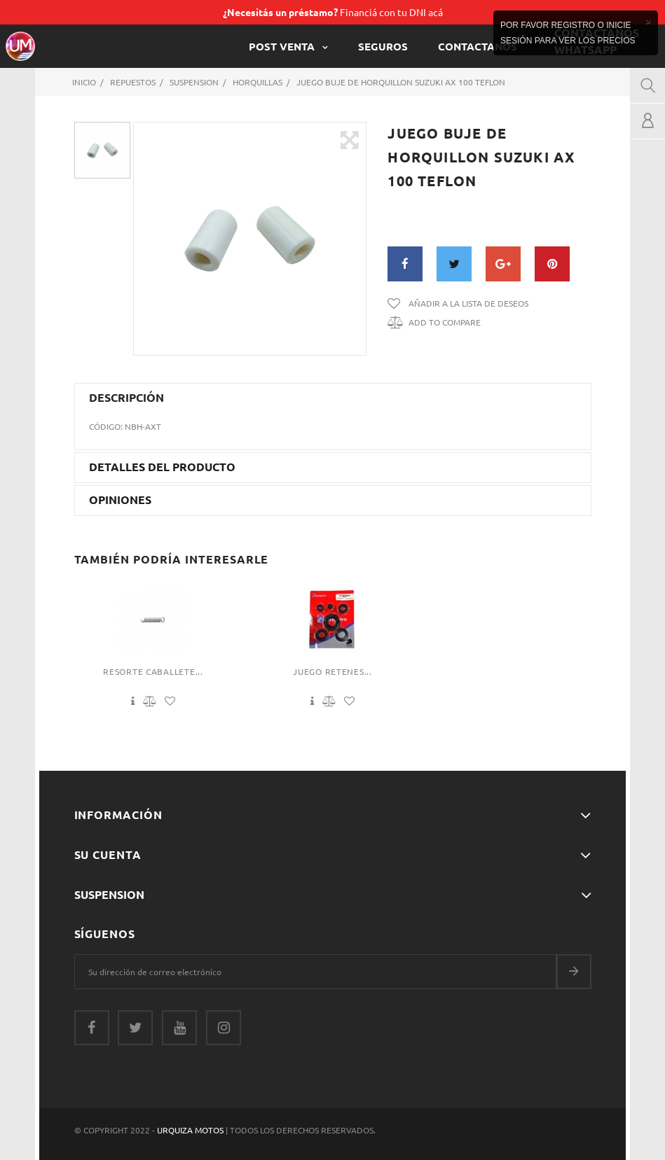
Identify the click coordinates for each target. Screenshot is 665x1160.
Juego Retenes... (332, 671)
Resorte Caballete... (153, 671)
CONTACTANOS (477, 46)
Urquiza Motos (191, 1129)
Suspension (109, 894)
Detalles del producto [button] (162, 467)
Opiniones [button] (120, 500)
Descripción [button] (126, 398)
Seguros (383, 46)
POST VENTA (283, 46)
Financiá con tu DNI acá (333, 12)
